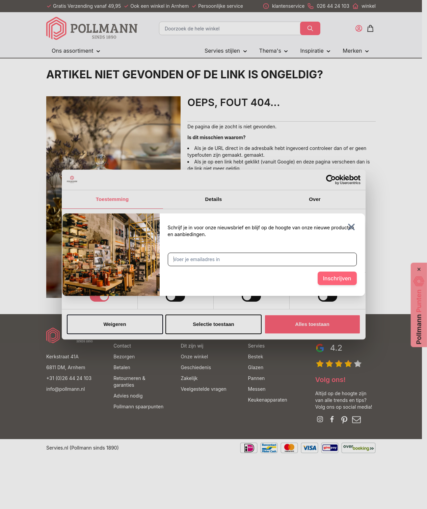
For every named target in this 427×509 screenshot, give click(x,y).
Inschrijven (337, 278)
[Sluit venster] (351, 227)
